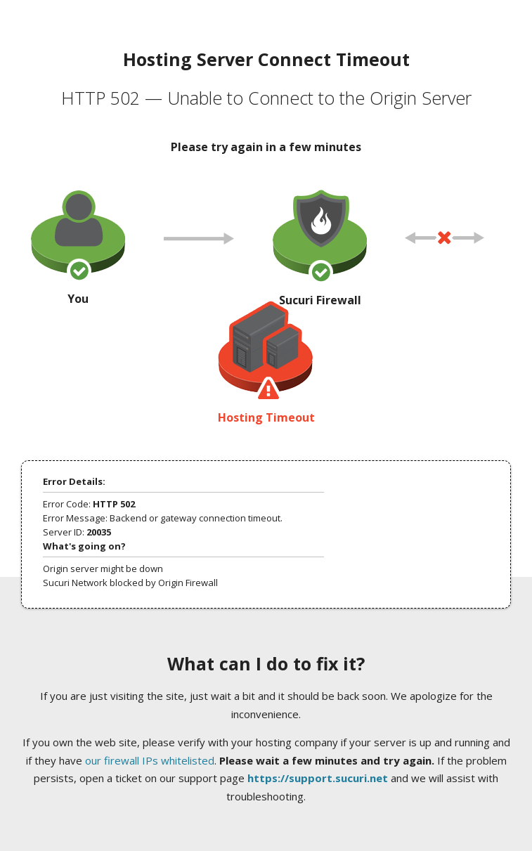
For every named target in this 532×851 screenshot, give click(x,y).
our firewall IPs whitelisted (149, 760)
